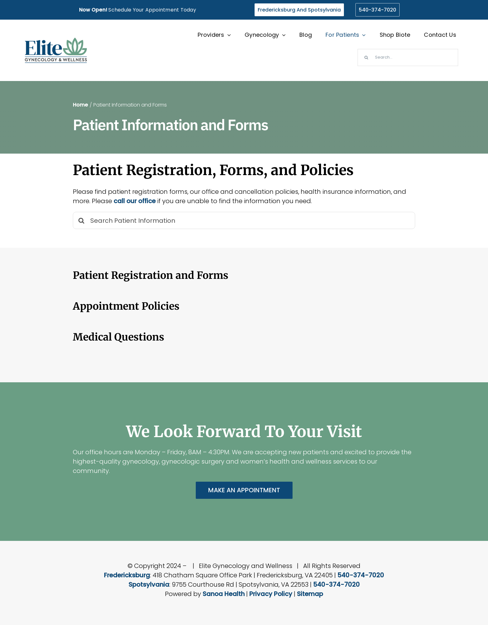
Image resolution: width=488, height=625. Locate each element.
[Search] (366, 57)
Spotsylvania (149, 584)
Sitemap (310, 593)
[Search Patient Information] (244, 220)
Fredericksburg (127, 575)
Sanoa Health (224, 593)
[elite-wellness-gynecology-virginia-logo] (56, 40)
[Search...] (408, 57)
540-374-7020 (360, 575)
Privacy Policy (270, 593)
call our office (135, 201)
